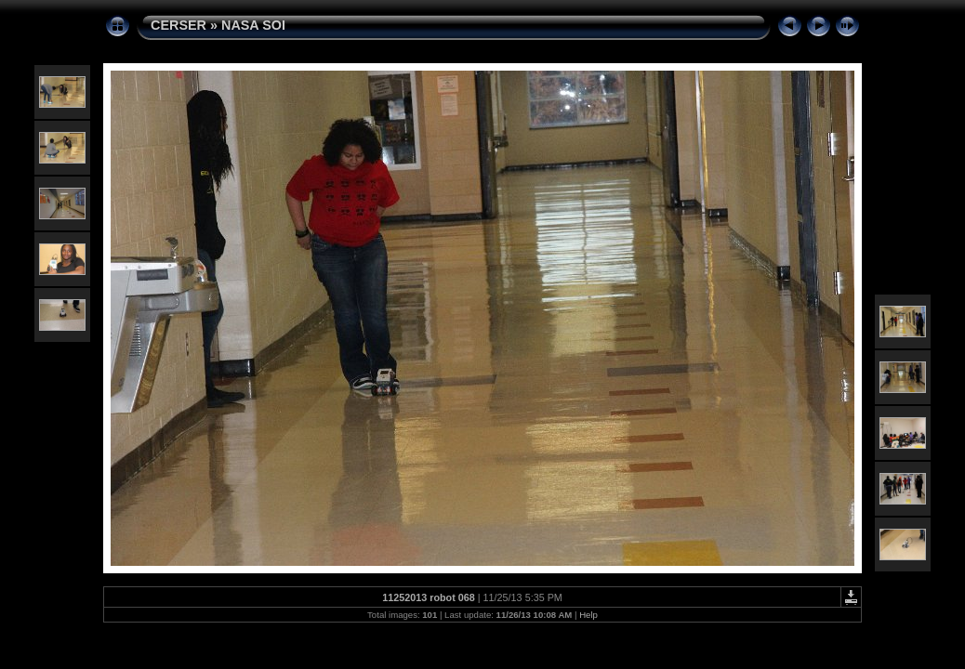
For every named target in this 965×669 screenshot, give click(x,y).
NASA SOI (253, 25)
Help (588, 615)
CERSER (178, 25)
